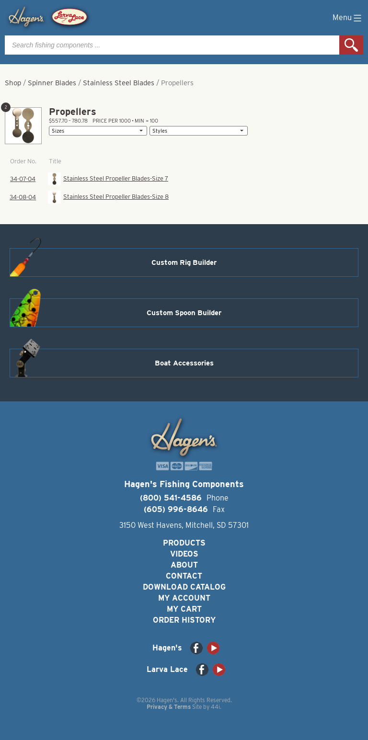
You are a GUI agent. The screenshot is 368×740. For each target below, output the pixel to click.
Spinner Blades (52, 83)
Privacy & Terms (169, 706)
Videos (184, 553)
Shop (13, 83)
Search (351, 45)
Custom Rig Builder (184, 262)
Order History (184, 620)
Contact (184, 576)
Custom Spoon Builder (184, 312)
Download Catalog (184, 587)
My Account (184, 598)
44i (215, 706)
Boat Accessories (184, 363)
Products (184, 542)
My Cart (184, 609)
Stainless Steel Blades (118, 83)
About (184, 564)
